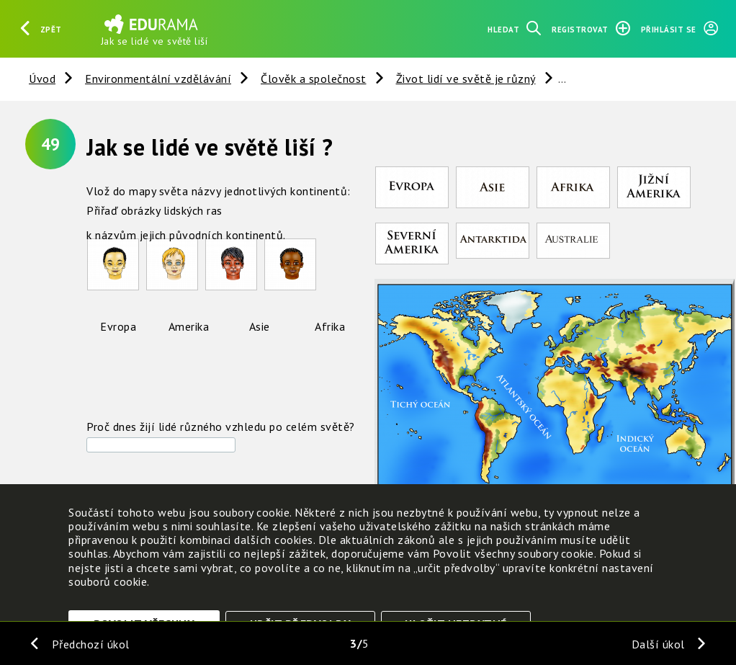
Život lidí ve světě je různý (466, 78)
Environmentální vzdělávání (158, 78)
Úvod (42, 78)
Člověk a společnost (314, 78)
